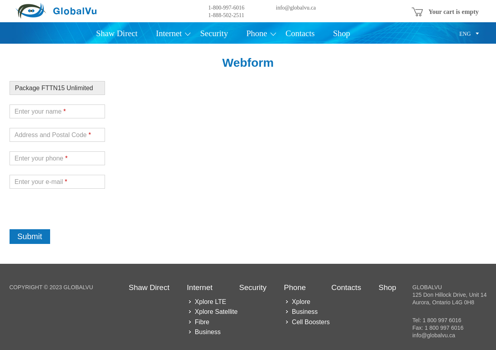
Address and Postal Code (53, 134)
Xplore (301, 301)
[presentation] (70, 213)
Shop (341, 33)
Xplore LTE (210, 301)
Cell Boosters (311, 322)
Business (208, 332)
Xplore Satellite (216, 311)
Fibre (202, 322)
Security (214, 33)
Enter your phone (41, 158)
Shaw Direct (117, 33)
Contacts (300, 33)
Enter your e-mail (41, 181)
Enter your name (40, 111)
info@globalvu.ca (296, 8)
